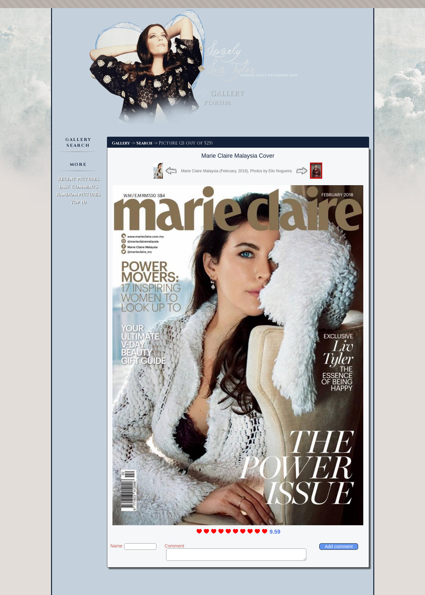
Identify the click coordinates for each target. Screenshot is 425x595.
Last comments (78, 187)
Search (144, 143)
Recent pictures (78, 179)
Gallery (121, 143)
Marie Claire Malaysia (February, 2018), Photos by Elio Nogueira (236, 171)
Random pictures (78, 194)
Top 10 (78, 202)
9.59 (275, 532)
